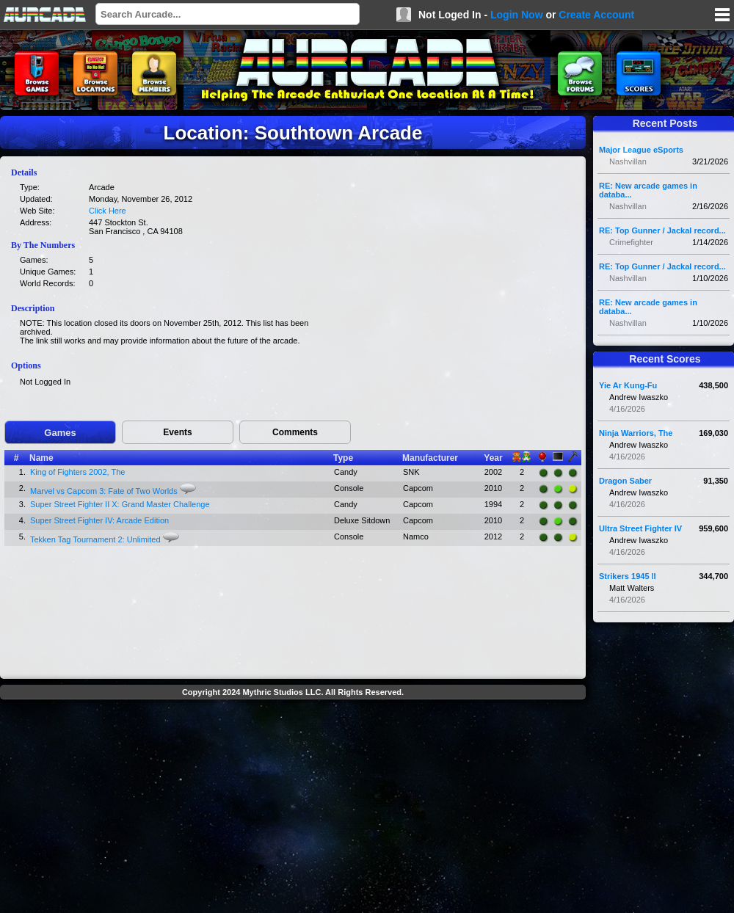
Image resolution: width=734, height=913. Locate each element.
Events (177, 432)
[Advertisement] (293, 808)
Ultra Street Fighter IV (640, 528)
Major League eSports (641, 149)
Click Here (107, 210)
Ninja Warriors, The (635, 433)
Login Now (516, 15)
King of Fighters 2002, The (77, 472)
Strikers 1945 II (627, 576)
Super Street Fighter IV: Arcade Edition (99, 520)
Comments (295, 432)
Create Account (596, 15)
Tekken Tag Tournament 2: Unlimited (95, 539)
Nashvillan (628, 161)
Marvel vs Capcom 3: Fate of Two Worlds (104, 491)
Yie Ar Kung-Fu (628, 385)
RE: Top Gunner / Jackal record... (662, 230)
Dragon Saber (625, 480)
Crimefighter (631, 242)
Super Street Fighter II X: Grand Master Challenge (120, 504)
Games (60, 432)
